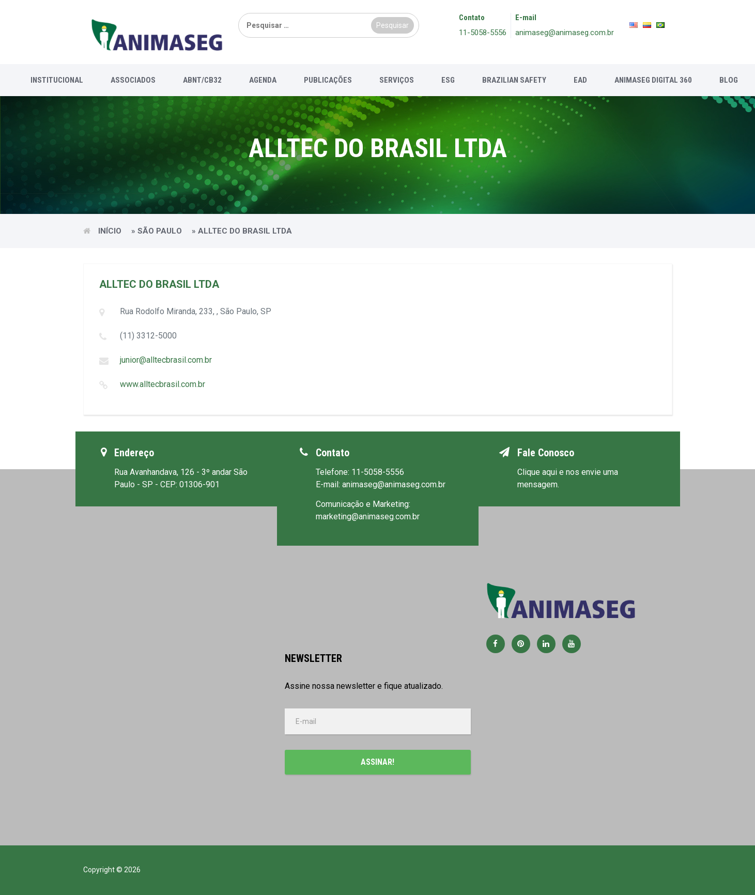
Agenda (262, 80)
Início (109, 231)
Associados (133, 80)
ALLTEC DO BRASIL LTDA (159, 284)
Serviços (396, 80)
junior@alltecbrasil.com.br (166, 360)
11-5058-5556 (482, 32)
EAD (580, 80)
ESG (448, 80)
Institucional (56, 80)
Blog (728, 80)
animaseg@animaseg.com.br (564, 32)
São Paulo (159, 231)
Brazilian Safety (514, 80)
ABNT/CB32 (202, 80)
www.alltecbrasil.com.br (162, 384)
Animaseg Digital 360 (653, 80)
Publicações (328, 80)
